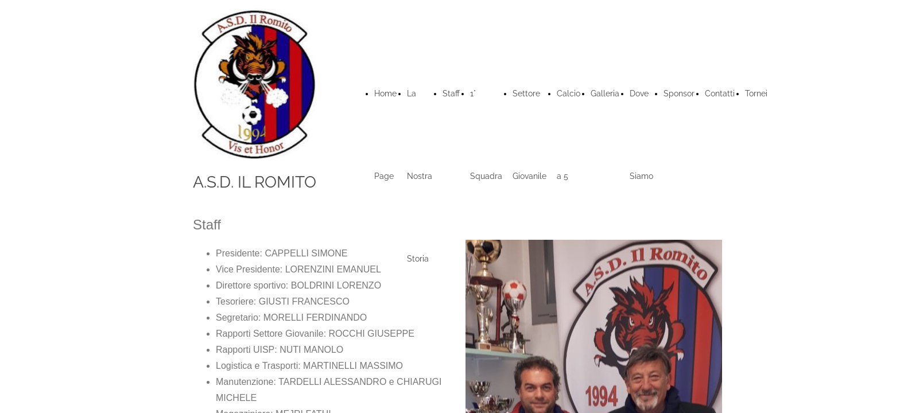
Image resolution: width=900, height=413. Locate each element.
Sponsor (679, 93)
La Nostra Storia (419, 176)
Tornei (756, 93)
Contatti (720, 93)
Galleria (605, 93)
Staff (451, 93)
